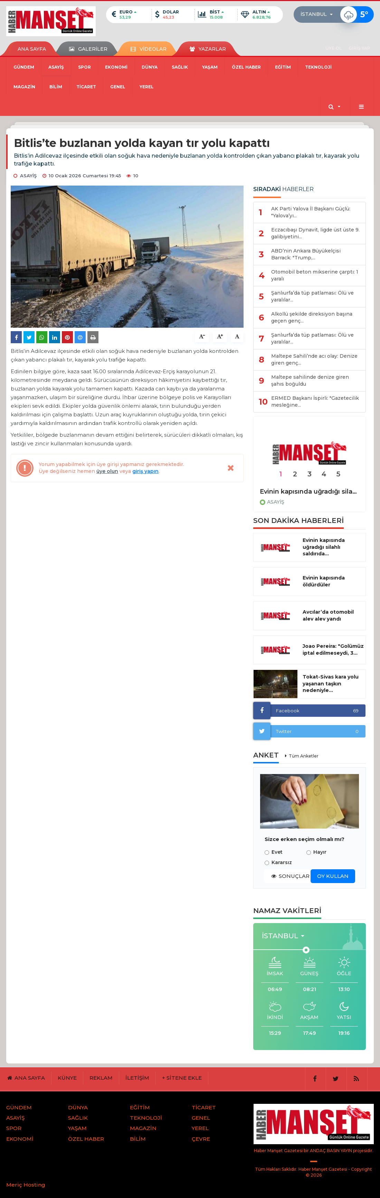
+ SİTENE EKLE (182, 1078)
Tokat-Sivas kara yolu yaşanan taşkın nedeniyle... (331, 684)
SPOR (84, 67)
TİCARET (86, 86)
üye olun (107, 471)
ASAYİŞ (56, 67)
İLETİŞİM (137, 1078)
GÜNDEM (23, 67)
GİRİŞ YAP (359, 48)
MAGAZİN (24, 86)
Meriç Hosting (25, 1184)
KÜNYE (67, 1078)
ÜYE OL (333, 48)
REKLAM (101, 1078)
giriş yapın (145, 471)
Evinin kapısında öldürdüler (324, 581)
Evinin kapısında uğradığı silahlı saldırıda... (324, 547)
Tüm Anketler (304, 756)
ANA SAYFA (32, 49)
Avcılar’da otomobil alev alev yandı (328, 615)
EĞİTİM (283, 67)
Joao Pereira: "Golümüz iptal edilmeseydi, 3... (333, 649)
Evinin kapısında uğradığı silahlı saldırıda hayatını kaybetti (309, 491)
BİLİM (55, 86)
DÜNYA (150, 67)
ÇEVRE (201, 1139)
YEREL (147, 86)
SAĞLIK (180, 67)
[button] (319, 14)
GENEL (117, 86)
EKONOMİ (116, 67)
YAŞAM (210, 67)
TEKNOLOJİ (318, 67)
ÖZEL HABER (246, 67)
